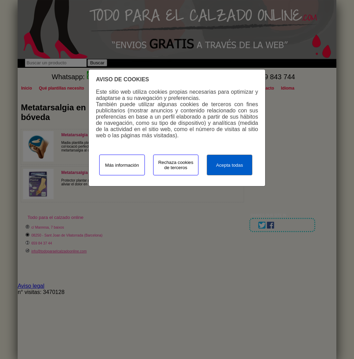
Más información (122, 165)
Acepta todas (229, 165)
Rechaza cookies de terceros (176, 165)
